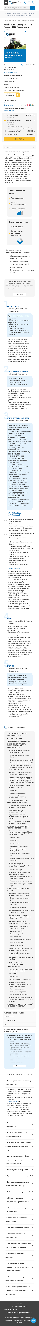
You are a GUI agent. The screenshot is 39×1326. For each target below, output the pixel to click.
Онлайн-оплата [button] (9, 105)
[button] (6, 2)
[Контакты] (21, 2)
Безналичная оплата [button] (11, 103)
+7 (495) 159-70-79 (19, 1306)
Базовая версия (11, 115)
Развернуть (19, 294)
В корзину (19, 139)
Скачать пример (14, 568)
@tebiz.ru (12, 1102)
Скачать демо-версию (10, 95)
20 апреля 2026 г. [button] (10, 111)
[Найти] (32, 8)
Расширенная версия (12, 120)
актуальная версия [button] (10, 72)
